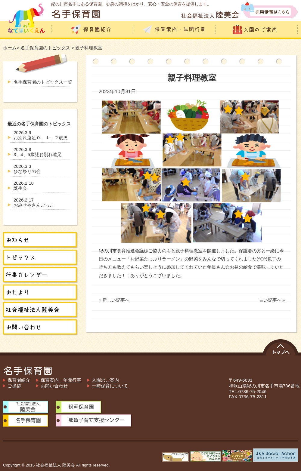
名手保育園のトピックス (45, 47)
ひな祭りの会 (27, 169)
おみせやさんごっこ (34, 202)
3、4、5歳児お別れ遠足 (38, 152)
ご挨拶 (14, 385)
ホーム (10, 47)
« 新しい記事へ (114, 300)
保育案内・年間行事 (61, 380)
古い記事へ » (272, 300)
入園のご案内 (105, 380)
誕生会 (24, 185)
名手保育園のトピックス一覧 (43, 82)
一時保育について (110, 385)
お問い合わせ (54, 385)
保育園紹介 (19, 380)
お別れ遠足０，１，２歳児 (41, 135)
